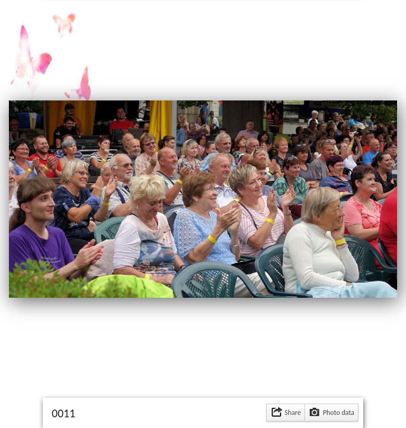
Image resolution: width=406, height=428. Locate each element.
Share (293, 412)
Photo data (338, 412)
